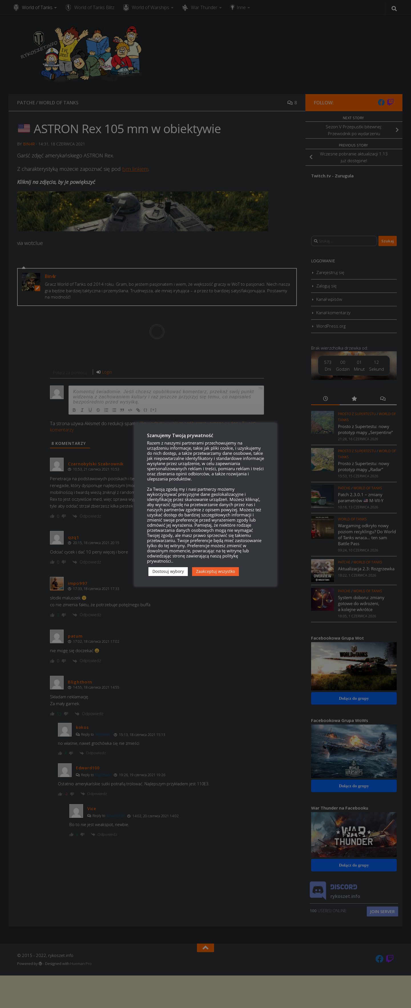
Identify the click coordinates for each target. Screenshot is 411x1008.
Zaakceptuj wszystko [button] (215, 571)
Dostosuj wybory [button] (168, 571)
